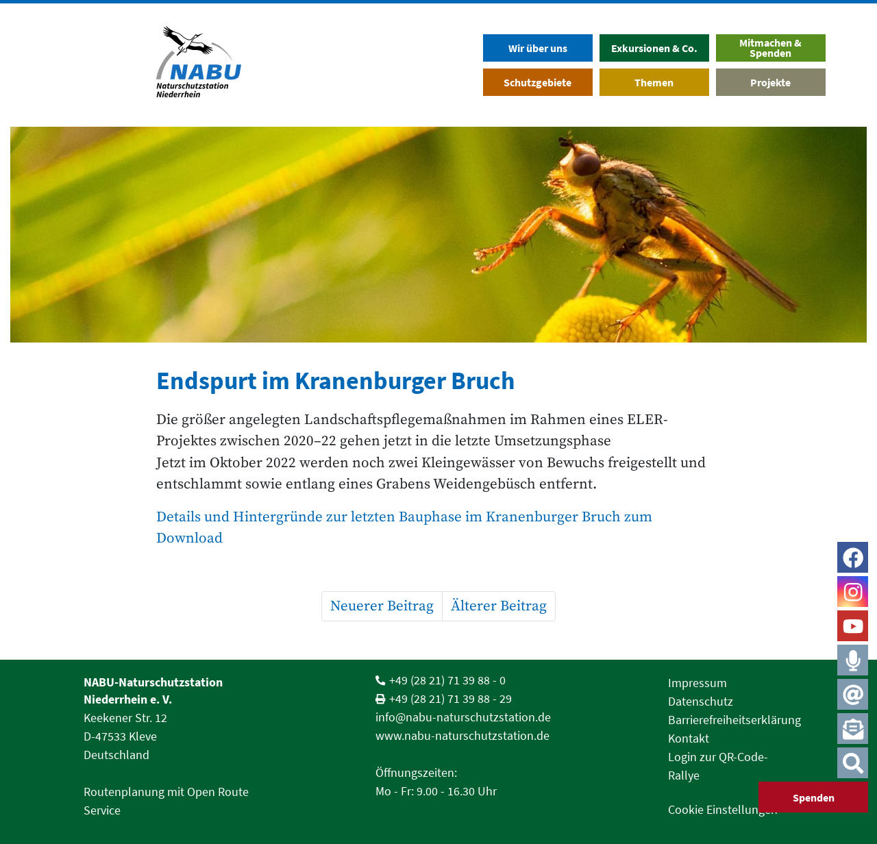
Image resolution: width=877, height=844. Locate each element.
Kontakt (688, 738)
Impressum (697, 683)
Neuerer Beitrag (382, 606)
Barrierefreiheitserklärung (734, 720)
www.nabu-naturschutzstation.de (462, 735)
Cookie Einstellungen (723, 809)
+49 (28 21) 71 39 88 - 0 (447, 680)
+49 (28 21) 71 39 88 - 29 (450, 698)
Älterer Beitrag (499, 606)
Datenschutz (700, 701)
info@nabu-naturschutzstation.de (463, 717)
